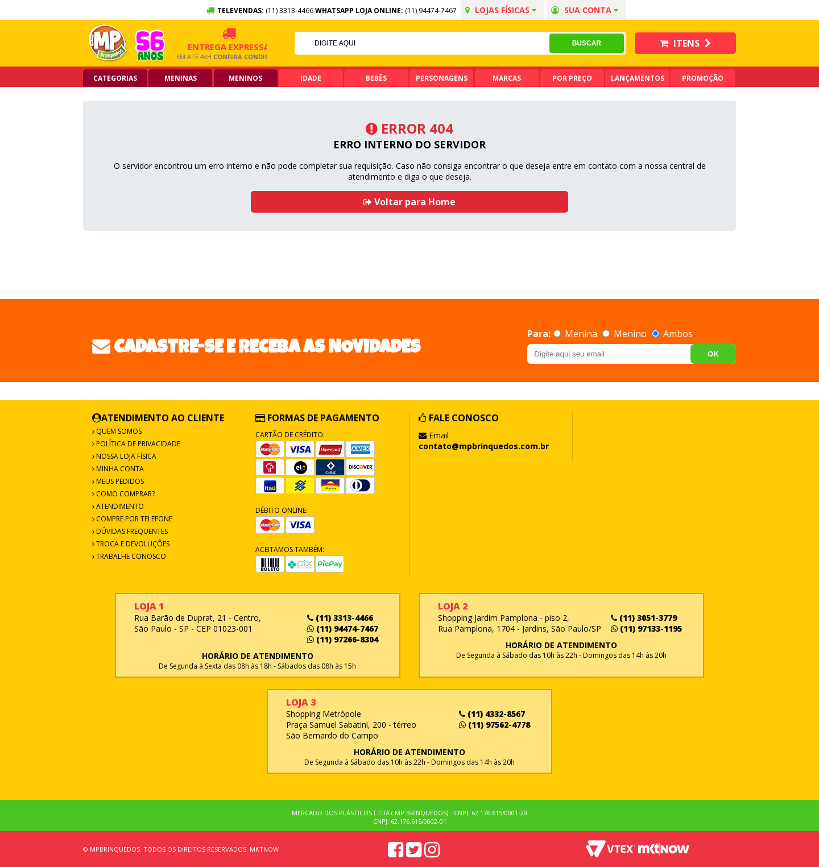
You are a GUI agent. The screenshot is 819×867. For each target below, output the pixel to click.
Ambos (672, 333)
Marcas (507, 78)
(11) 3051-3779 (644, 617)
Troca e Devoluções (131, 544)
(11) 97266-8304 (342, 639)
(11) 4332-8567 (492, 713)
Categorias (115, 78)
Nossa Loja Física (125, 456)
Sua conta (584, 10)
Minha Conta (119, 469)
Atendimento (119, 506)
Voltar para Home (409, 202)
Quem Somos (118, 431)
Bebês (376, 78)
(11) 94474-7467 (431, 10)
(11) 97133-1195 (646, 628)
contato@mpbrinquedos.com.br (484, 446)
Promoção (702, 78)
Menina (576, 333)
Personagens (442, 78)
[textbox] (421, 43)
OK (713, 354)
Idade (310, 78)
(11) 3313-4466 (340, 617)
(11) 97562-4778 (494, 724)
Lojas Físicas (500, 10)
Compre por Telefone (133, 519)
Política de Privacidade (137, 444)
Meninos (245, 78)
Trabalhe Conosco (130, 556)
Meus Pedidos (119, 481)
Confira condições (230, 56)
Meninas (180, 78)
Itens (685, 43)
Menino (625, 333)
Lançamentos (637, 78)
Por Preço (572, 78)
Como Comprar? (124, 494)
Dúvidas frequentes (131, 531)
